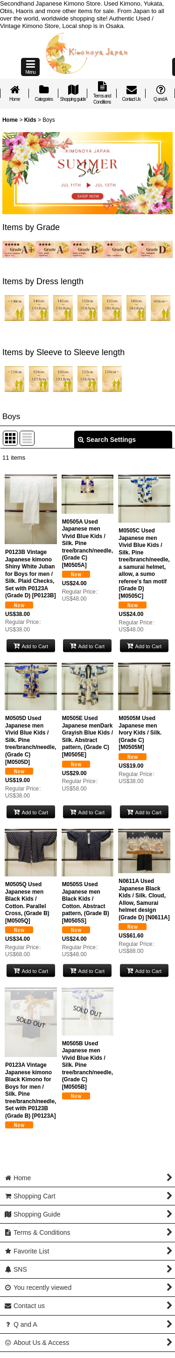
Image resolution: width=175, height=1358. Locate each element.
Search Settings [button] (107, 439)
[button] (30, 67)
